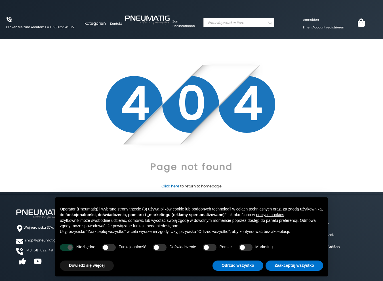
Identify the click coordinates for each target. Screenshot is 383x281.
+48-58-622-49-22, (42, 250)
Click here (170, 186)
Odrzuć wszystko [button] (238, 265)
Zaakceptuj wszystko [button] (294, 265)
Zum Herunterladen (183, 23)
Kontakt (116, 23)
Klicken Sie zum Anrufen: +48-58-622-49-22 (40, 27)
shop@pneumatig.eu (43, 240)
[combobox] (238, 22)
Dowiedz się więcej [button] (87, 265)
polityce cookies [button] (270, 214)
